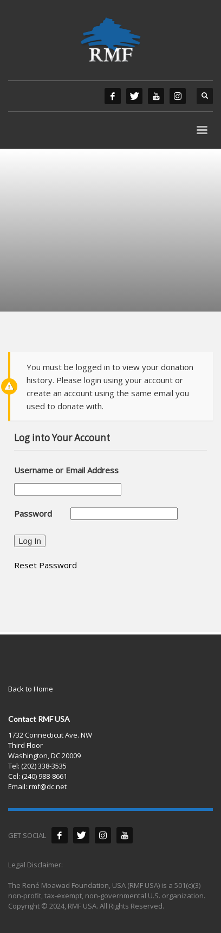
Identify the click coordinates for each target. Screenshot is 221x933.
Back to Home (30, 689)
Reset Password (45, 565)
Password (33, 513)
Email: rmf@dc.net (37, 786)
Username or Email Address (66, 470)
